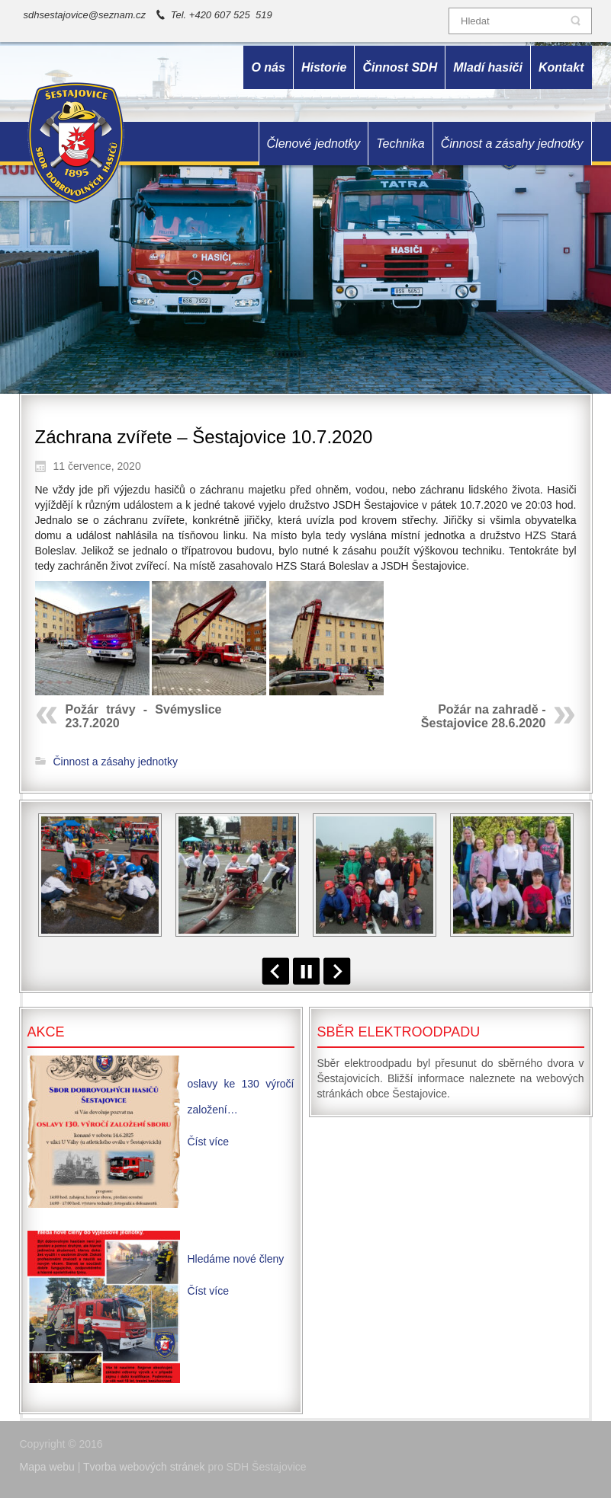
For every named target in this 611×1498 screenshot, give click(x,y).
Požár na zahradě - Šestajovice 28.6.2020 (483, 716)
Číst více (208, 1141)
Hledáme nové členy (236, 1259)
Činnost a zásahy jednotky (115, 761)
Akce (46, 1032)
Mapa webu (47, 1467)
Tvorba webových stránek (144, 1467)
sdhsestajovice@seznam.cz (85, 15)
